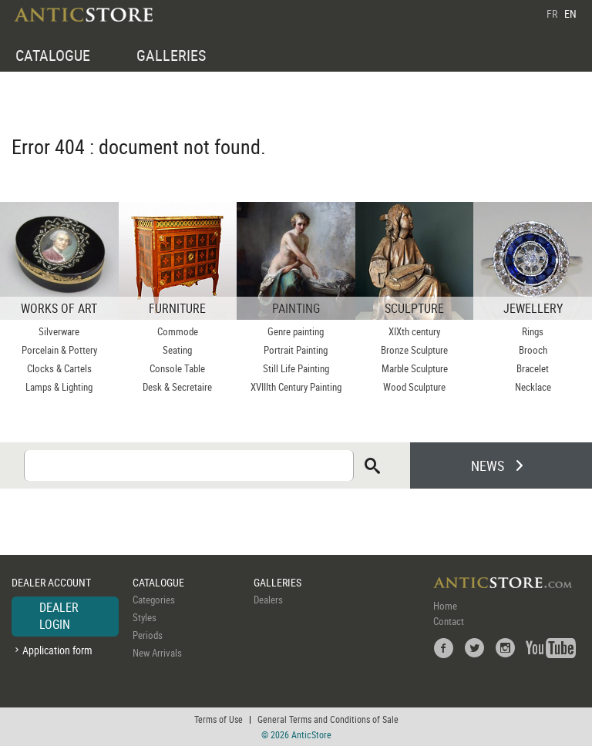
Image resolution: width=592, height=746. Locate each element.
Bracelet (532, 368)
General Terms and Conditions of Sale (328, 719)
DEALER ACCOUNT (51, 582)
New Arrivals (157, 653)
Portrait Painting (296, 350)
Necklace (533, 387)
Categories (154, 600)
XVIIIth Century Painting (296, 387)
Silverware (59, 331)
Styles (144, 617)
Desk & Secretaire (177, 387)
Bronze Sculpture (414, 350)
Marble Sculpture (415, 368)
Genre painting (295, 331)
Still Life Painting (296, 368)
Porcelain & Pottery (59, 350)
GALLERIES (171, 55)
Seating (177, 350)
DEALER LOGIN (59, 616)
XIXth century (414, 331)
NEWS (487, 465)
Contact (448, 621)
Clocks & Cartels (59, 368)
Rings (532, 331)
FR (552, 13)
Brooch (533, 350)
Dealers (268, 600)
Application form (57, 650)
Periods (148, 635)
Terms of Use (218, 719)
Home (445, 606)
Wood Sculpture (414, 387)
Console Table (177, 368)
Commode (177, 331)
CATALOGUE (52, 55)
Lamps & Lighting (58, 387)
